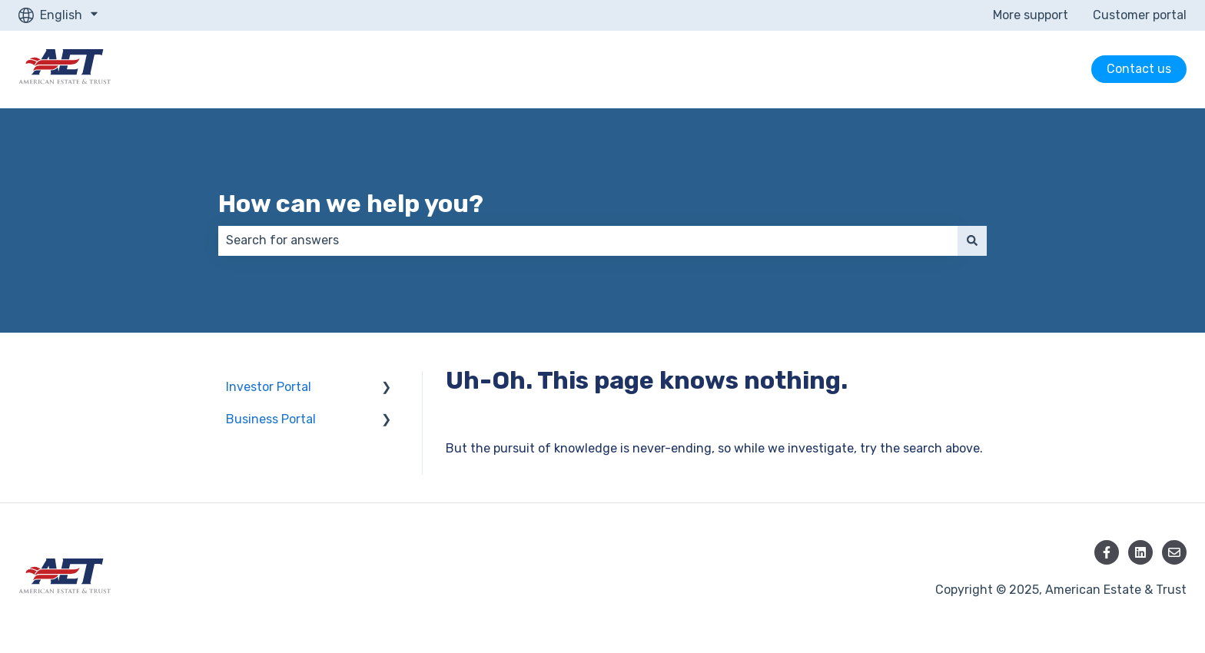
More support (1030, 15)
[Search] (972, 240)
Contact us (1139, 68)
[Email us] (1174, 552)
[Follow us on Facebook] (1106, 552)
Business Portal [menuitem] (271, 419)
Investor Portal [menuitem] (268, 387)
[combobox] (588, 240)
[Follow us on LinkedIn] (1140, 552)
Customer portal (1140, 15)
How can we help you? (350, 203)
